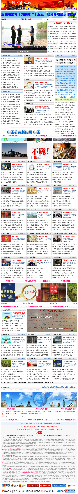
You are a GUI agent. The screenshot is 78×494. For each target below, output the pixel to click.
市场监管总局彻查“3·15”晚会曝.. (12, 330)
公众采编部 (25, 423)
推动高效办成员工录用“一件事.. (11, 70)
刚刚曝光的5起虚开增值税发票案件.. (13, 220)
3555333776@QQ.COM (12, 19)
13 (40, 46)
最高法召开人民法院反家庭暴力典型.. (64, 227)
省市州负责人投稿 (18, 55)
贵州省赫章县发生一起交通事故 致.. (13, 198)
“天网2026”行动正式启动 (62, 23)
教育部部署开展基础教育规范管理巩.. (38, 352)
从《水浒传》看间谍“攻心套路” (63, 174)
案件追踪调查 (6, 209)
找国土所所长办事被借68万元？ (66, 92)
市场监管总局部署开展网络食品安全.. (13, 323)
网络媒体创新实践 (17, 164)
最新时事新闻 (6, 91)
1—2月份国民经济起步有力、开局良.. (38, 225)
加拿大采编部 (69, 390)
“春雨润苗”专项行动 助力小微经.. (37, 220)
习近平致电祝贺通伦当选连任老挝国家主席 (38, 71)
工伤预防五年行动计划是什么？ (12, 121)
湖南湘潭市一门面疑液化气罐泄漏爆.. (13, 201)
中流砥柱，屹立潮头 (68, 188)
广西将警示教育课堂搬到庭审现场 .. (38, 244)
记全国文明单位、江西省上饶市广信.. (39, 376)
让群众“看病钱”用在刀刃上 (10, 87)
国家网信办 (61, 411)
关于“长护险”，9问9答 (60, 376)
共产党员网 (8, 411)
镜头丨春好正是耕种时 (9, 374)
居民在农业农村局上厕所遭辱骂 (66, 76)
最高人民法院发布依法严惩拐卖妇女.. (64, 220)
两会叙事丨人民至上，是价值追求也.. (38, 206)
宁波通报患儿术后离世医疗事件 (66, 83)
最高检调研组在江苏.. (69, 212)
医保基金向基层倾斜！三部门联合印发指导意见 (63, 48)
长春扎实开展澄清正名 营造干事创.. (38, 251)
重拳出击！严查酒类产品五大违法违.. (13, 328)
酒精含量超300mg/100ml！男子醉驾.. (13, 203)
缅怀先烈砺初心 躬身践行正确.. (11, 77)
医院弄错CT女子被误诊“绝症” (65, 133)
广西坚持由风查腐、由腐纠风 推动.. (38, 249)
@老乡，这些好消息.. (43, 188)
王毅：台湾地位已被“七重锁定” (63, 347)
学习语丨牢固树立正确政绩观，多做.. (64, 196)
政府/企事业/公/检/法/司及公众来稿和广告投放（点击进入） (59, 387)
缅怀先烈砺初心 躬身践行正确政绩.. (13, 246)
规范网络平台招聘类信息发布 (11, 72)
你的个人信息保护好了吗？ (10, 182)
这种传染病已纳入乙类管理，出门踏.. (64, 374)
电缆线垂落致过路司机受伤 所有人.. (38, 174)
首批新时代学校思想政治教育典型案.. (38, 355)
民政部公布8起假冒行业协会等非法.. (13, 222)
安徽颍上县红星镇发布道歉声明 (66, 131)
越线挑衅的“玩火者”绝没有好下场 (63, 275)
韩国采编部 (44, 390)
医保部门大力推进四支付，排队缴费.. (64, 379)
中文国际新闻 (6, 257)
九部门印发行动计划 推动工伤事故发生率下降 (62, 51)
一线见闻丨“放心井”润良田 (10, 369)
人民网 (7, 413)
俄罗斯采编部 (62, 390)
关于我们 (20, 423)
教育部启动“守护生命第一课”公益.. (38, 345)
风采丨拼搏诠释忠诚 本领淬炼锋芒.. (39, 379)
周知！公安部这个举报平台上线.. (66, 124)
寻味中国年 (15, 236)
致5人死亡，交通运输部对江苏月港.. (13, 230)
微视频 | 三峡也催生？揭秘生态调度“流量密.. (41, 49)
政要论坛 (28, 55)
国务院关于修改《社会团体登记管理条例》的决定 (40, 100)
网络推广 (74, 55)
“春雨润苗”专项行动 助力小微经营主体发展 (62, 31)
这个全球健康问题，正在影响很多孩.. (64, 371)
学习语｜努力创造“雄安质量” (62, 201)
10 (34, 46)
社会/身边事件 (6, 233)
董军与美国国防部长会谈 (61, 277)
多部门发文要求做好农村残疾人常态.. (13, 345)
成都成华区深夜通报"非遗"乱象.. (66, 87)
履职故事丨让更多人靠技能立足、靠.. (38, 201)
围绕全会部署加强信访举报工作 (12, 104)
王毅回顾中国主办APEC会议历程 (12, 273)
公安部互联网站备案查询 (32, 413)
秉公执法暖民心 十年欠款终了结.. (63, 222)
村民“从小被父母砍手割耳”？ (65, 126)
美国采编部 (21, 390)
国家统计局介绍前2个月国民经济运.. (38, 222)
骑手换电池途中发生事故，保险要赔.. (38, 179)
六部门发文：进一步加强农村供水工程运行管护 (63, 41)
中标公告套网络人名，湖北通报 (66, 97)
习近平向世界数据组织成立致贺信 (35, 68)
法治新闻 (5, 185)
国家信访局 (72, 411)
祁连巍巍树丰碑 (67, 164)
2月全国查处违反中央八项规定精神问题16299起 (39, 124)
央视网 (14, 413)
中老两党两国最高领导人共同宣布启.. (13, 277)
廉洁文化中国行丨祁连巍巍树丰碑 (22, 49)
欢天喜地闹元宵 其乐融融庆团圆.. (12, 253)
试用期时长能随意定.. (43, 164)
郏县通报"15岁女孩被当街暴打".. (66, 80)
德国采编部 (38, 390)
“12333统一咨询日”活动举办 (10, 113)
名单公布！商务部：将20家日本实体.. (13, 270)
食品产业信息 (6, 310)
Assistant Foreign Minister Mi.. (36, 275)
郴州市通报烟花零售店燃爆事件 (66, 66)
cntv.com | (31, 416)
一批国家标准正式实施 (41, 82)
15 (45, 46)
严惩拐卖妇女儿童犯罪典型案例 (12, 79)
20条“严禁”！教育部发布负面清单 (37, 350)
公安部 (49, 411)
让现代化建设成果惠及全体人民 (12, 118)
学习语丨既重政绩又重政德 (61, 206)
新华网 (11, 413)
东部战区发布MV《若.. (69, 260)
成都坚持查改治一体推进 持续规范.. (64, 251)
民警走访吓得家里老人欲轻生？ (66, 129)
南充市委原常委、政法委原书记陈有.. (64, 246)
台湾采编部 (15, 390)
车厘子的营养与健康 (19, 313)
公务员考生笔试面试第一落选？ (66, 94)
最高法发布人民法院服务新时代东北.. (64, 225)
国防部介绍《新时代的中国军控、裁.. (64, 273)
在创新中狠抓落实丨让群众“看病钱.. (64, 369)
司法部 (56, 411)
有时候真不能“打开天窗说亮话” (63, 270)
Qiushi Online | (9, 416)
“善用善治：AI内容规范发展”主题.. (12, 177)
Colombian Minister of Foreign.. (36, 273)
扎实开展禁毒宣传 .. (17, 188)
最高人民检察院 (31, 411)
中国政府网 (37, 411)
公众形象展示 (32, 358)
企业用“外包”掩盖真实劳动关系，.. (38, 172)
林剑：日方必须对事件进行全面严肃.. (13, 268)
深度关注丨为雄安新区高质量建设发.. (38, 246)
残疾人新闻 (6, 334)
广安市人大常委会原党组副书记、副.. (64, 244)
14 (42, 46)
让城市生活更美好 (42, 236)
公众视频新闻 (57, 161)
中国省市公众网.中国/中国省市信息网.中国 (39, 233)
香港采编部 (9, 390)
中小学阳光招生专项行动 (10, 60)
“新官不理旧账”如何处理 (42, 107)
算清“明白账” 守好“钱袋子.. (10, 109)
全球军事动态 (57, 257)
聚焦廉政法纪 (29, 104)
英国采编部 (32, 390)
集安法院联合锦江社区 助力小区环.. (64, 230)
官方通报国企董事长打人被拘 (65, 90)
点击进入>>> (30, 19)
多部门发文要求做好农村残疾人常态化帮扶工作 (63, 38)
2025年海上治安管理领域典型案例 (12, 225)
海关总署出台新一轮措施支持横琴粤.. (64, 345)
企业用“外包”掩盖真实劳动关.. (11, 67)
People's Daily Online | (18, 416)
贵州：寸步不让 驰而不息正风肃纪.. (38, 253)
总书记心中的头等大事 (41, 58)
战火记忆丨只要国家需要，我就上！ (39, 371)
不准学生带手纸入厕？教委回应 (66, 69)
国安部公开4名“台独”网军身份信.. (63, 355)
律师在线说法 (31, 161)
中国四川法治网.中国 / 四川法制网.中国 (64, 233)
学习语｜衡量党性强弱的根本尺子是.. (64, 198)
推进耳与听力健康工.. (18, 337)
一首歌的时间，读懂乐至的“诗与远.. (64, 172)
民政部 (53, 411)
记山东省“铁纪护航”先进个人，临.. (38, 374)
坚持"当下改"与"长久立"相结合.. (12, 63)
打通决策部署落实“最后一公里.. (11, 106)
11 (36, 46)
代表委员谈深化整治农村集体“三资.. (38, 203)
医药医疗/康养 (58, 358)
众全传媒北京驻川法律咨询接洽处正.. (13, 179)
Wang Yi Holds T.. (42, 260)
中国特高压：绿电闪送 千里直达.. (37, 230)
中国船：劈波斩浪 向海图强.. (36, 227)
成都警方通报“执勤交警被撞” (62, 253)
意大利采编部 (56, 390)
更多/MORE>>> (50, 55)
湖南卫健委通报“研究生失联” (65, 71)
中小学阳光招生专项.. (43, 337)
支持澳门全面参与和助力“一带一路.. (64, 350)
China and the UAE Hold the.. (36, 268)
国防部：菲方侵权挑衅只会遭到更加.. (64, 268)
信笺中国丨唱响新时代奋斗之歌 (37, 369)
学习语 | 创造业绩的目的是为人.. (63, 203)
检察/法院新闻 (58, 209)
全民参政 (30, 185)
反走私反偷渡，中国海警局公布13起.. (13, 227)
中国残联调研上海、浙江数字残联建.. (13, 352)
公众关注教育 (31, 334)
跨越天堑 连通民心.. (42, 212)
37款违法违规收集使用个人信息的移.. (13, 172)
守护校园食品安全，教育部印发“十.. (38, 347)
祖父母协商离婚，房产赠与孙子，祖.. (13, 249)
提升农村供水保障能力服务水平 (12, 123)
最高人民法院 (24, 411)
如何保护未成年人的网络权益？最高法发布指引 (63, 43)
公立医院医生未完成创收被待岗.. (66, 78)
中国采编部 (4, 390)
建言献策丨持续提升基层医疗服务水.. (38, 196)
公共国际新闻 (31, 257)
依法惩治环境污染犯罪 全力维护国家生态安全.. (39, 93)
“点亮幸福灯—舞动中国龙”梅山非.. (12, 251)
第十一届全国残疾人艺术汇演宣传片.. (13, 355)
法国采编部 (49, 390)
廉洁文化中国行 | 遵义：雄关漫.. (63, 179)
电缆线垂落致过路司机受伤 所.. (11, 75)
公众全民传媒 (6, 161)
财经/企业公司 (32, 209)
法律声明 (30, 423)
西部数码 (40, 413)
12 (38, 46)
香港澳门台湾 (57, 334)
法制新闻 (28, 79)
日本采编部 (27, 390)
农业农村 (5, 358)
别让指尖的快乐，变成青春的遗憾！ (13, 174)
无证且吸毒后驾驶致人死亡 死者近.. (38, 177)
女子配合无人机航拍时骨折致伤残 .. (38, 182)
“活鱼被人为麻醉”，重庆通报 (11, 321)
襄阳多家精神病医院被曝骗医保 (66, 85)
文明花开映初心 (42, 361)
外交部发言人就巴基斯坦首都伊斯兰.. (13, 275)
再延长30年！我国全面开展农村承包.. (13, 376)
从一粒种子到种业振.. (18, 361)
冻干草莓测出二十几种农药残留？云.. (13, 325)
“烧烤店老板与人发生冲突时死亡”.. (12, 206)
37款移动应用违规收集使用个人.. (12, 82)
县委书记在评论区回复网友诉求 (66, 73)
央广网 (18, 413)
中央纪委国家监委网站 (16, 411)
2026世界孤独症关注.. (69, 361)
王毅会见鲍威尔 (16, 260)
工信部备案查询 (23, 413)
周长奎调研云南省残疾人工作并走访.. (13, 347)
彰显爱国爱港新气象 (68, 337)
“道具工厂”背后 (16, 212)
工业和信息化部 (44, 411)
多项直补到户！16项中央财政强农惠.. (13, 371)
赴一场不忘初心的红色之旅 (10, 58)
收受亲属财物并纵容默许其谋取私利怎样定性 (38, 115)
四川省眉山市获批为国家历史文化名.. (64, 249)
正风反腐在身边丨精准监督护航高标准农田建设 (63, 29)
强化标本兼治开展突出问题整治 (12, 65)
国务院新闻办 (67, 411)
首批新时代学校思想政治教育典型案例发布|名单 (63, 36)
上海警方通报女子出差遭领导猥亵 (12, 196)
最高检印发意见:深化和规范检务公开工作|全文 (63, 34)
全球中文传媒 (14, 4)
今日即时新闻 (6, 55)
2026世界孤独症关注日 (9, 84)
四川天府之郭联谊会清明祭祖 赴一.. (13, 244)
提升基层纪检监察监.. (69, 236)
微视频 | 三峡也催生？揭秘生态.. (63, 177)
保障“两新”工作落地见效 (10, 116)
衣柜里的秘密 (58, 182)
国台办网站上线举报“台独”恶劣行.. (63, 352)
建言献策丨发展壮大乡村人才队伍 (37, 198)
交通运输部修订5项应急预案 (11, 111)
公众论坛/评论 (58, 185)
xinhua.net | (25, 416)
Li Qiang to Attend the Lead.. (35, 270)
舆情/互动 (59, 55)
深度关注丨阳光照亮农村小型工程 (12, 379)
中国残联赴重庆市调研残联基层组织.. (13, 350)
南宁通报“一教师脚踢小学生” (65, 99)
